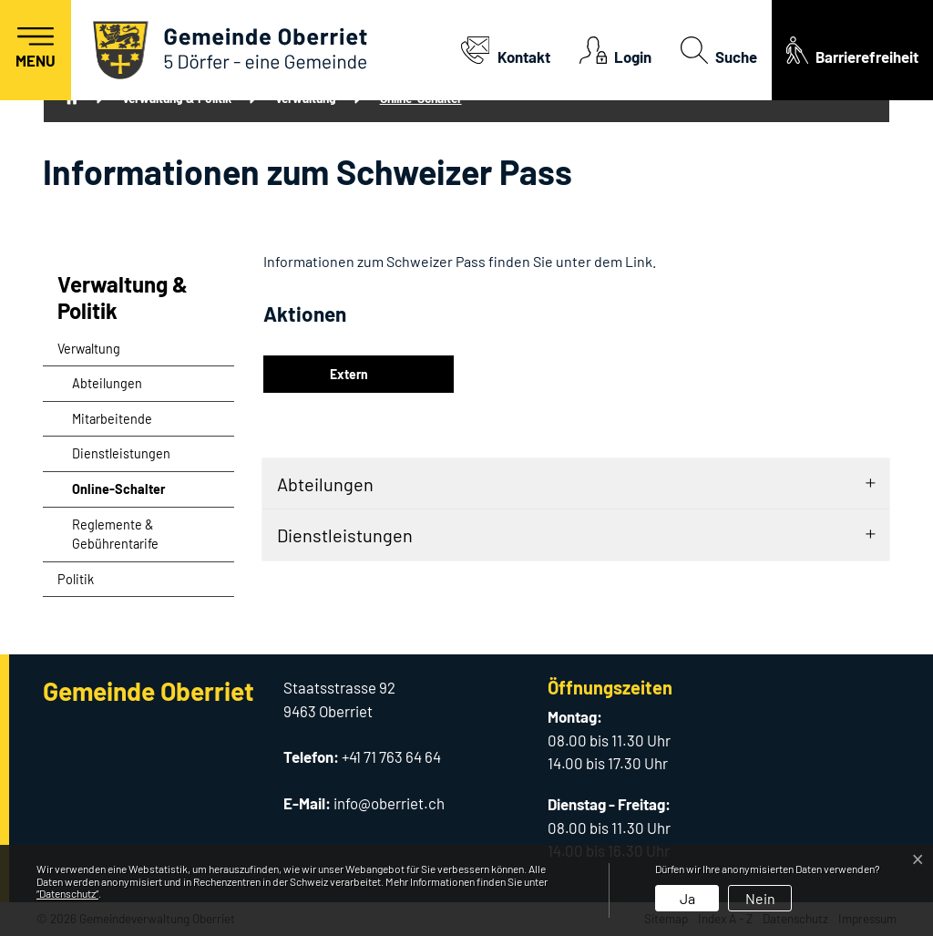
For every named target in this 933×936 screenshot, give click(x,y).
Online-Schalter (118, 494)
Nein (760, 898)
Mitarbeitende (112, 419)
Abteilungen (107, 383)
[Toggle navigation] (35, 50)
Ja (687, 898)
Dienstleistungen (121, 453)
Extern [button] (350, 374)
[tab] (575, 483)
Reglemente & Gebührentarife (115, 534)
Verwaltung (88, 348)
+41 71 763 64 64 (391, 756)
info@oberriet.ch (389, 803)
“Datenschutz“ (67, 893)
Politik (75, 579)
